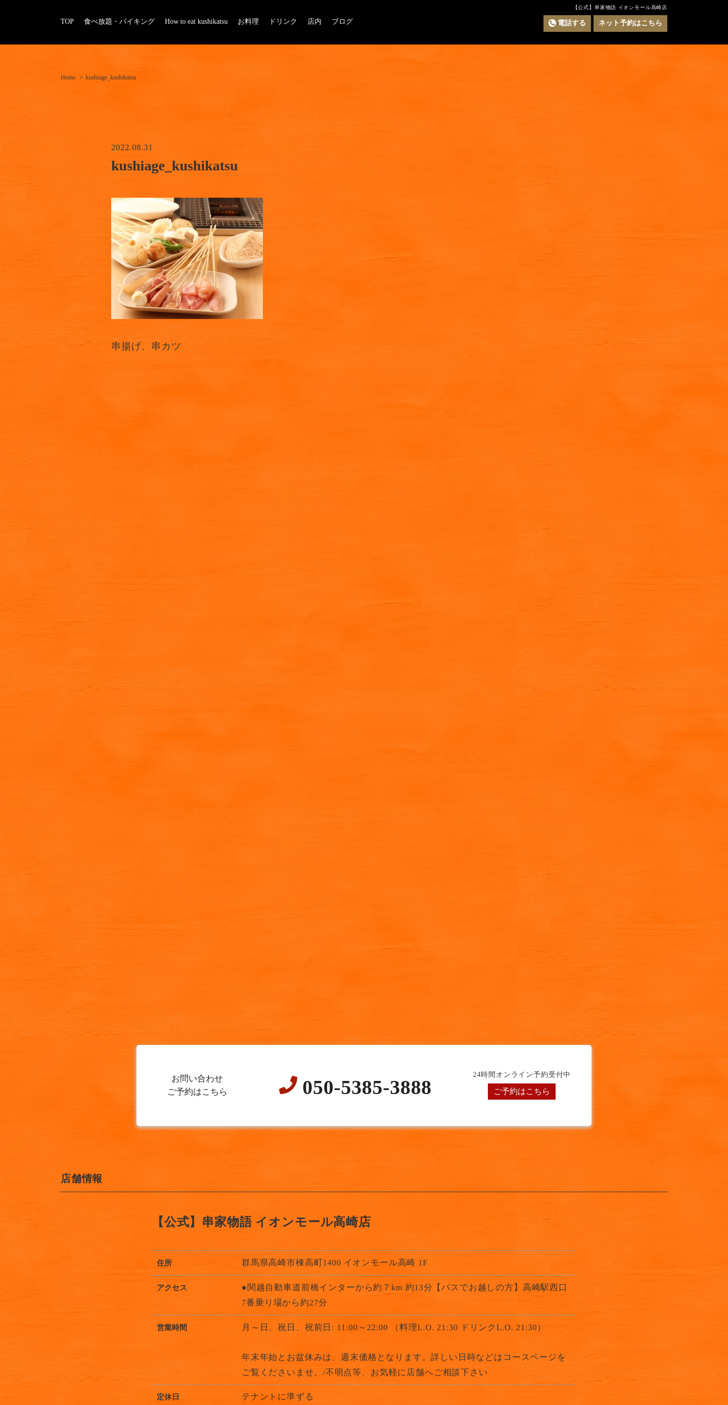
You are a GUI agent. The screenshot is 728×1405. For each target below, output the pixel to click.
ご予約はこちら (522, 1091)
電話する (567, 23)
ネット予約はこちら (630, 23)
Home (68, 77)
